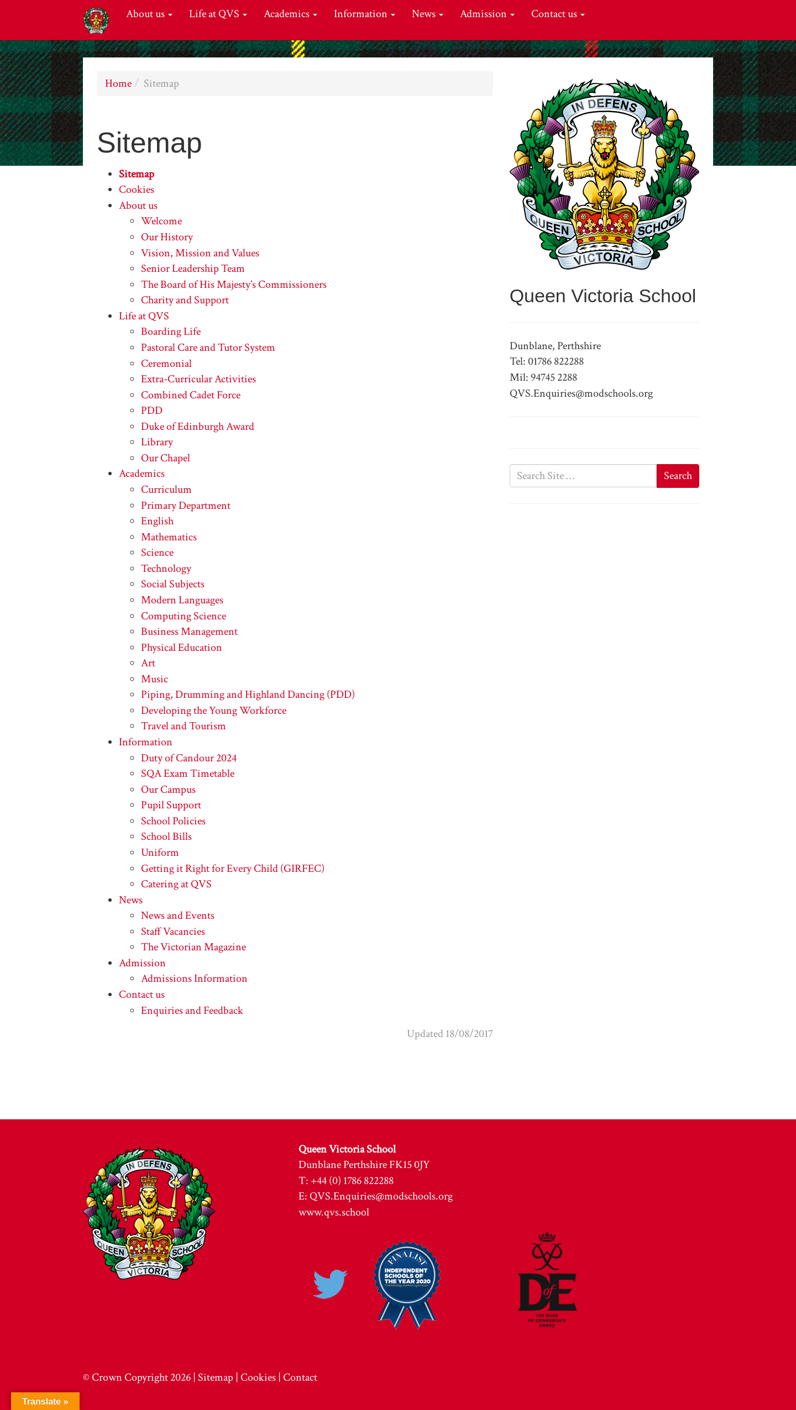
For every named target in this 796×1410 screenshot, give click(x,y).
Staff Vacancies (173, 931)
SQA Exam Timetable (187, 773)
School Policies (173, 821)
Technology (166, 568)
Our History (167, 237)
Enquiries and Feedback (192, 1010)
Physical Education (181, 647)
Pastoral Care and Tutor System (208, 347)
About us (149, 14)
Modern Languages (182, 600)
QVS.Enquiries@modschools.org (381, 1196)
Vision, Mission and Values (200, 253)
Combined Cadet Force (190, 395)
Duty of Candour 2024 (189, 758)
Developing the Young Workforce (213, 710)
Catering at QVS (176, 884)
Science (157, 552)
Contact (300, 1377)
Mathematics (169, 537)
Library (157, 442)
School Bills (166, 836)
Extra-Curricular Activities (198, 379)
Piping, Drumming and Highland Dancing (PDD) (248, 694)
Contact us (558, 14)
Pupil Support (171, 805)
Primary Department (186, 505)
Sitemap (136, 174)
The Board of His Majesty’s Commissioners (234, 284)
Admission (487, 14)
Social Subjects (173, 584)
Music (154, 679)
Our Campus (168, 789)
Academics (290, 14)
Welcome (161, 221)
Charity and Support (185, 300)
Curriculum (166, 489)
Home (118, 83)
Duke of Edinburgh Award (197, 426)
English (157, 521)
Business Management (189, 631)
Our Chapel (165, 458)
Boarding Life (171, 331)
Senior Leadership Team (193, 268)
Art (148, 663)
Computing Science (183, 616)
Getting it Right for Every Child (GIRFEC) (232, 868)
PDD (152, 410)
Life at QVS (218, 14)
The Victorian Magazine (193, 947)
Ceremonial (166, 363)
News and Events (177, 915)
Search (678, 476)
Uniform (160, 852)
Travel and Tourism (183, 726)
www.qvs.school (333, 1212)
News (427, 14)
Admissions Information (194, 978)
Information (364, 14)
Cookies (136, 189)
